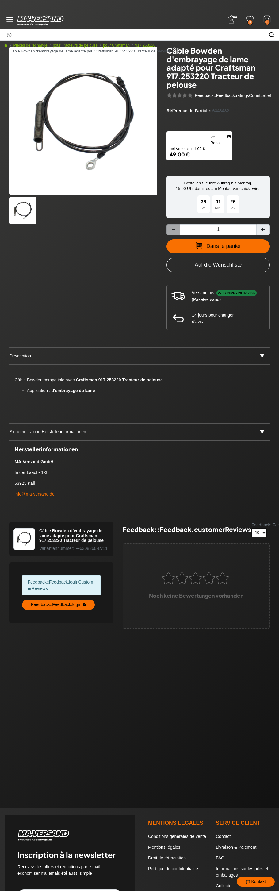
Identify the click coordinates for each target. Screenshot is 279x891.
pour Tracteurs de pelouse (75, 45)
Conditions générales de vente (177, 836)
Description (20, 355)
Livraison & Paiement (236, 847)
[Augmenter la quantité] (263, 229)
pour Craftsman (116, 45)
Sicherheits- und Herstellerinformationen (48, 431)
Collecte (223, 885)
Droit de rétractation (167, 857)
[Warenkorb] (267, 18)
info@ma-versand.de (35, 494)
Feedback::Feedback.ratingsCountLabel (233, 95)
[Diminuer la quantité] (173, 229)
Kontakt (256, 882)
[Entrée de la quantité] (218, 229)
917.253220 (145, 45)
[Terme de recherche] (132, 34)
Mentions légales (164, 847)
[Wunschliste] (250, 19)
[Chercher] (271, 34)
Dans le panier (218, 246)
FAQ (220, 857)
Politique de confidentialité (173, 868)
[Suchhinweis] (9, 35)
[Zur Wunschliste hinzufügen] (218, 265)
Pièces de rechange (30, 45)
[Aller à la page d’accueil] (6, 45)
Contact (223, 836)
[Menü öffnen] (9, 19)
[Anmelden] (232, 19)
